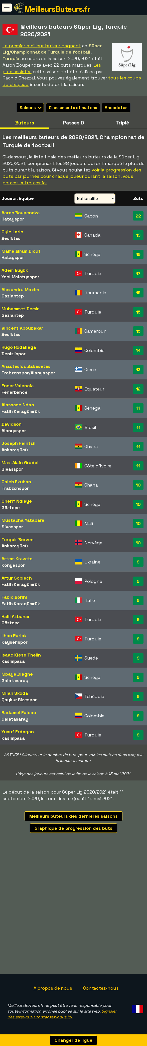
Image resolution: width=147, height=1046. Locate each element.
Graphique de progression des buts (73, 828)
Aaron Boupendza (21, 212)
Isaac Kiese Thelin (21, 655)
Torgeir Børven (18, 539)
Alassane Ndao (18, 405)
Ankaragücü (15, 450)
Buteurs (24, 122)
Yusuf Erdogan (18, 731)
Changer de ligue (73, 1040)
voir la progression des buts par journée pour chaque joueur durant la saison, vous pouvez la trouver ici (72, 176)
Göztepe (11, 507)
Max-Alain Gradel (20, 462)
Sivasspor (12, 469)
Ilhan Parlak (14, 635)
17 (138, 273)
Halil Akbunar (16, 616)
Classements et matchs (73, 107)
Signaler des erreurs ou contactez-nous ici (62, 1014)
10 (138, 485)
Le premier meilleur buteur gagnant (42, 46)
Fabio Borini (14, 597)
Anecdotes (116, 107)
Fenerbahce (15, 392)
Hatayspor (13, 219)
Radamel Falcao (19, 712)
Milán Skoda (15, 693)
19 (138, 235)
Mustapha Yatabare (23, 520)
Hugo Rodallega (19, 347)
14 (138, 350)
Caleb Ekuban (16, 482)
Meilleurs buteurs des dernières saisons (73, 816)
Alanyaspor (43, 373)
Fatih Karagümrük (21, 411)
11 (138, 408)
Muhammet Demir (20, 309)
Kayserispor (15, 642)
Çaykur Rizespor (19, 700)
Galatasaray (15, 680)
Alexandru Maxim (20, 289)
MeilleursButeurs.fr (57, 9)
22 (138, 216)
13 (138, 369)
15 (138, 292)
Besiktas (11, 238)
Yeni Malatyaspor (20, 277)
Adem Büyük (15, 270)
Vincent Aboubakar (22, 328)
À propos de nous (53, 988)
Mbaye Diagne (17, 674)
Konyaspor (13, 565)
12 (138, 389)
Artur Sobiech (17, 578)
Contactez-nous (101, 988)
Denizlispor (14, 354)
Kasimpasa (13, 661)
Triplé (122, 122)
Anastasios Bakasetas (26, 366)
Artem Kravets (17, 558)
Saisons (30, 107)
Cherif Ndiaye (17, 501)
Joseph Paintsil (19, 443)
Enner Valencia (18, 385)
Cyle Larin (12, 232)
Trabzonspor (15, 373)
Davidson (12, 424)
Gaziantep (13, 296)
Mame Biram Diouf (21, 251)
